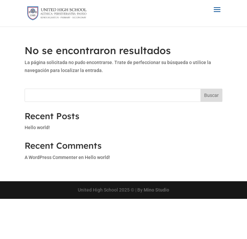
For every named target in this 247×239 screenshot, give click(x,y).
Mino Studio (156, 190)
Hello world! (37, 127)
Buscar (211, 95)
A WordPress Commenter (51, 157)
